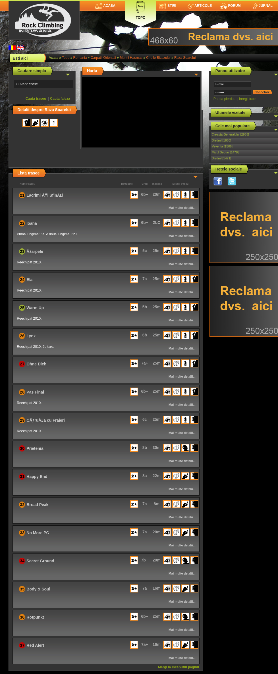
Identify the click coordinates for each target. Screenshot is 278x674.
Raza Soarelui (185, 58)
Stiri (167, 5)
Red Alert (35, 645)
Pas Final (35, 392)
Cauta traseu (36, 99)
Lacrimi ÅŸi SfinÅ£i (44, 195)
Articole (200, 5)
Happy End (36, 476)
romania (80, 58)
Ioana (31, 223)
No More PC (37, 533)
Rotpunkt (35, 617)
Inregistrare (247, 99)
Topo (140, 9)
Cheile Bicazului (158, 58)
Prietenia (34, 448)
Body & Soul (38, 589)
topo (65, 58)
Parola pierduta (224, 99)
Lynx (31, 336)
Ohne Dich (36, 364)
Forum (230, 5)
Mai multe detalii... (182, 207)
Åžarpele (34, 251)
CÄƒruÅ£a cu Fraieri (45, 420)
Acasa (105, 5)
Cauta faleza (60, 99)
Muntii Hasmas (131, 58)
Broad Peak (37, 504)
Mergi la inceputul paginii (178, 667)
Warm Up (35, 307)
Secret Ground (40, 561)
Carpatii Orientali (103, 58)
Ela (29, 279)
